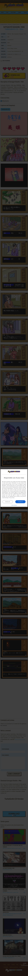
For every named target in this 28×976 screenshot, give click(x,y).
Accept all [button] (20, 501)
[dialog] (14, 488)
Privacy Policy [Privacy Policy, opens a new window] (11, 497)
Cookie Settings (5, 497)
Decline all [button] (7, 501)
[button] (14, 505)
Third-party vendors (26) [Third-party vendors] (19, 488)
